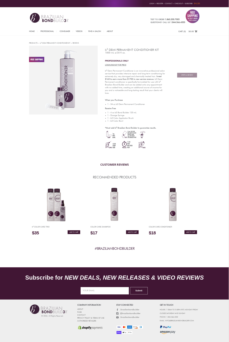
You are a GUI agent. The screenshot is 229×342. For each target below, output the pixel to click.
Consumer (65, 31)
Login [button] (151, 3)
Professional (47, 31)
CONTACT (81, 315)
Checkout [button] (179, 3)
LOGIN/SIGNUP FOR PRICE (115, 65)
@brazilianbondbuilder (128, 313)
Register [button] (160, 3)
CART (182, 32)
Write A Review (187, 75)
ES (199, 4)
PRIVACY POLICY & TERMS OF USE (90, 318)
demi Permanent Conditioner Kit (132, 50)
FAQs (79, 312)
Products (33, 43)
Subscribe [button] (188, 3)
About (110, 31)
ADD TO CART (73, 232)
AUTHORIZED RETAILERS (86, 321)
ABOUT (80, 309)
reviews (76, 43)
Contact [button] (168, 3)
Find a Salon (94, 31)
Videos (79, 31)
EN (195, 4)
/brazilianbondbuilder (127, 310)
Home (32, 31)
